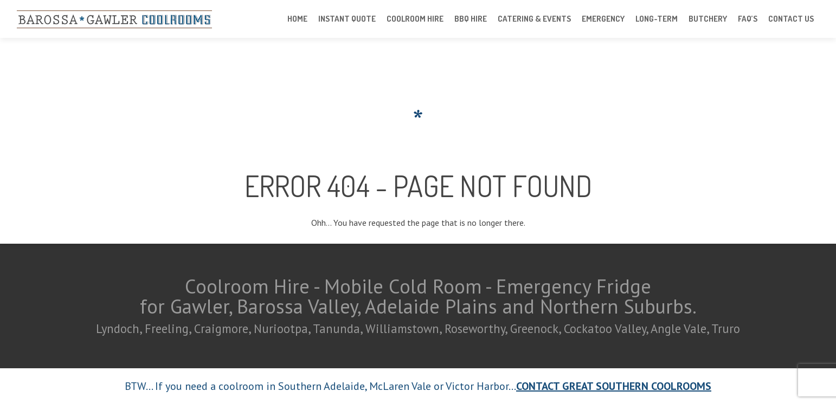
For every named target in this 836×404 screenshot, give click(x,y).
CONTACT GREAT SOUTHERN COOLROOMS (613, 386)
